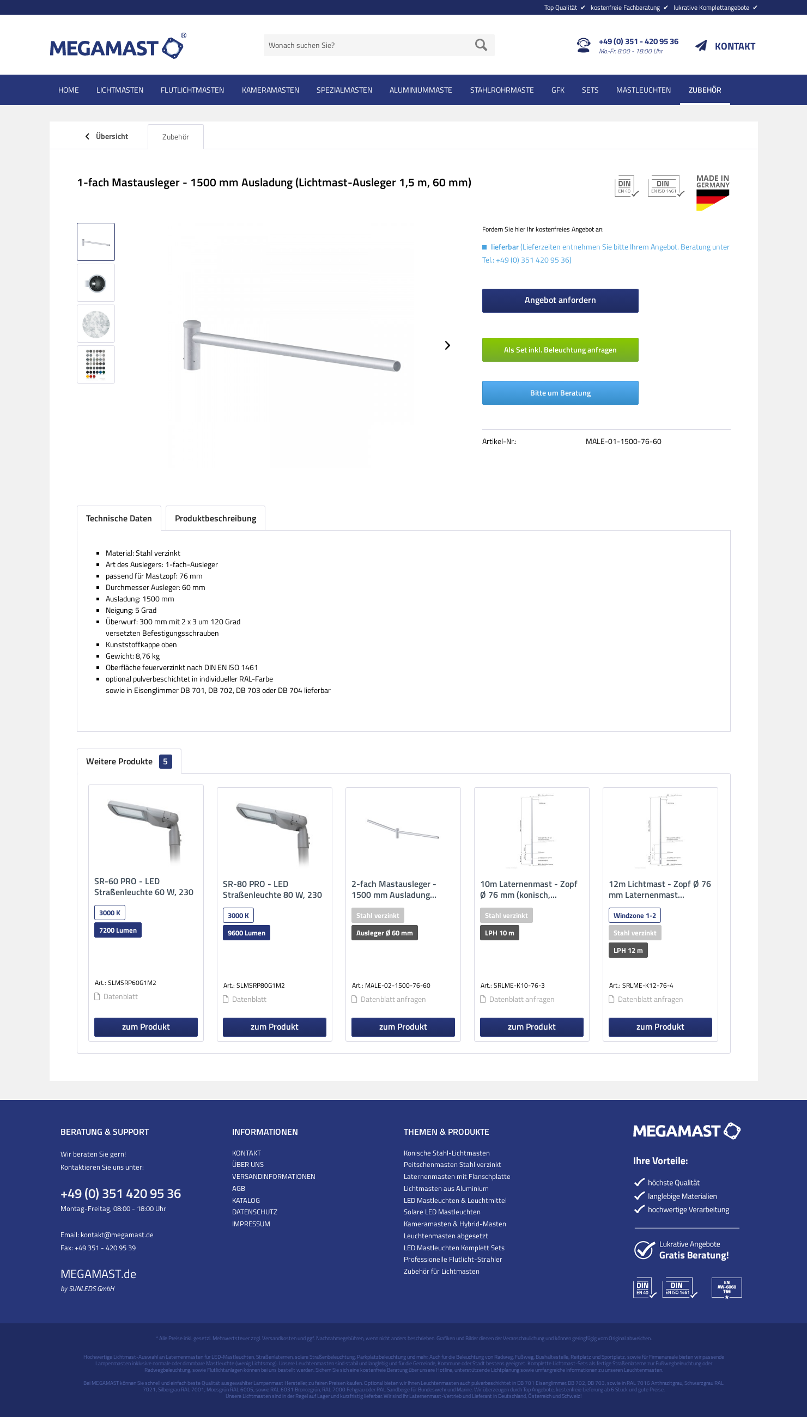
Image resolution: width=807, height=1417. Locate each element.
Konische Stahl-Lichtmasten (447, 1152)
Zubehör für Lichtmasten (442, 1271)
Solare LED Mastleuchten (442, 1211)
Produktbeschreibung (215, 518)
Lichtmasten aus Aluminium (446, 1188)
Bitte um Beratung (560, 392)
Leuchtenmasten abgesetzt (446, 1235)
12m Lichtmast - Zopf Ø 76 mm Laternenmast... (660, 889)
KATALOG (246, 1200)
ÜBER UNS (248, 1164)
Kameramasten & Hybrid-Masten (455, 1223)
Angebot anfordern (560, 299)
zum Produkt (146, 1026)
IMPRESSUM (251, 1223)
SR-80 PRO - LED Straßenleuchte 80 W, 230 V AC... (272, 889)
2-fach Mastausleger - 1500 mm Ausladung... (393, 889)
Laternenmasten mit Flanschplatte (457, 1176)
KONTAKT (735, 46)
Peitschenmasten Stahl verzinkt (452, 1164)
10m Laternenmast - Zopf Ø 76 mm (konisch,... (529, 889)
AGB (238, 1188)
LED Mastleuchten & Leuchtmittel (455, 1200)
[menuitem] (647, 7)
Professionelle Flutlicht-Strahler (453, 1259)
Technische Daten (119, 518)
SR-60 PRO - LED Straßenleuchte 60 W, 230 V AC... (143, 886)
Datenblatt (116, 996)
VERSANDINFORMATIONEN (273, 1176)
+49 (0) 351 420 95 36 (120, 1193)
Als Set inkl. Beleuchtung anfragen (560, 349)
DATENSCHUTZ (254, 1211)
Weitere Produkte (129, 761)
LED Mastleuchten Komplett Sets (454, 1247)
